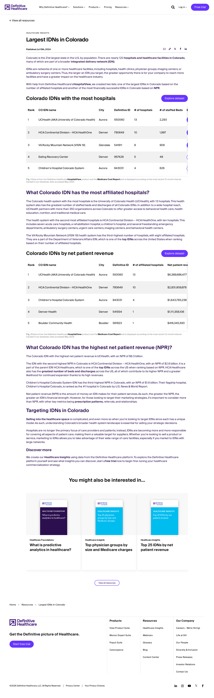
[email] (164, 48)
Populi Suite (116, 642)
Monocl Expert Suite (120, 635)
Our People (182, 642)
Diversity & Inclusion (187, 650)
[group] (51, 530)
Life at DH (181, 635)
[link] (169, 48)
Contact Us (182, 671)
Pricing (108, 7)
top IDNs (128, 239)
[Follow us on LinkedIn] (176, 686)
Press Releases (184, 657)
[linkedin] (185, 48)
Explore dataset (174, 98)
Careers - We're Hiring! (188, 628)
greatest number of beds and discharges (68, 371)
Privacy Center (73, 685)
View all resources (23, 20)
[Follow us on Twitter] (196, 686)
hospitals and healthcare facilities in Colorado (154, 58)
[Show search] (172, 7)
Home (13, 605)
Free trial (200, 7)
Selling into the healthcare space (47, 419)
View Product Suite (120, 628)
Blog (145, 650)
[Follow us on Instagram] (182, 686)
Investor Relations (185, 664)
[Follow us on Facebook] (202, 686)
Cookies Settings (95, 686)
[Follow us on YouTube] (189, 686)
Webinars (148, 635)
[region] (107, 140)
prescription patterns (89, 401)
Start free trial (21, 644)
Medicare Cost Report (108, 179)
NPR (157, 88)
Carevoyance (116, 650)
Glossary (147, 642)
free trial (110, 461)
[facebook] (180, 48)
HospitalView (82, 84)
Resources (27, 605)
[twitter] (175, 48)
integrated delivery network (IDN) (92, 61)
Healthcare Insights (57, 457)
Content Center (151, 657)
